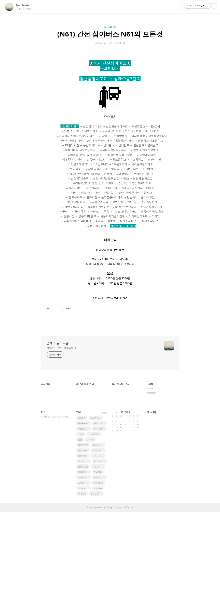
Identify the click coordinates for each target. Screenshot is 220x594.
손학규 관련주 (84, 560)
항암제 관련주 (99, 543)
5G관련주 (82, 576)
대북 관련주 (99, 565)
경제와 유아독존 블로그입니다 (62, 430)
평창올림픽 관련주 (84, 505)
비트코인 (82, 500)
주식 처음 (98, 554)
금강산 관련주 (98, 538)
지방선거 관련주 (99, 549)
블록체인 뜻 (83, 549)
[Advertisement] (110, 92)
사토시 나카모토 (100, 505)
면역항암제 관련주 (94, 516)
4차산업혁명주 (84, 511)
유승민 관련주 (96, 500)
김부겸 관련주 (98, 527)
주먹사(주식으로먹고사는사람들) (55, 499)
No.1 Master (25, 5)
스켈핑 (81, 516)
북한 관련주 (83, 533)
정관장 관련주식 (97, 576)
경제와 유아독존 (58, 425)
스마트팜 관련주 (84, 565)
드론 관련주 (83, 538)
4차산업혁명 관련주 (99, 533)
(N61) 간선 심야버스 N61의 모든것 (110, 34)
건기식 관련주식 (84, 554)
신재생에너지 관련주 (100, 511)
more (104, 494)
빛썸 (80, 522)
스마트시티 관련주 (84, 570)
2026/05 (125, 494)
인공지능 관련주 (84, 543)
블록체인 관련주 (100, 560)
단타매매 (90, 522)
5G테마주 (98, 570)
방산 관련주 (83, 527)
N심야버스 (110, 26)
